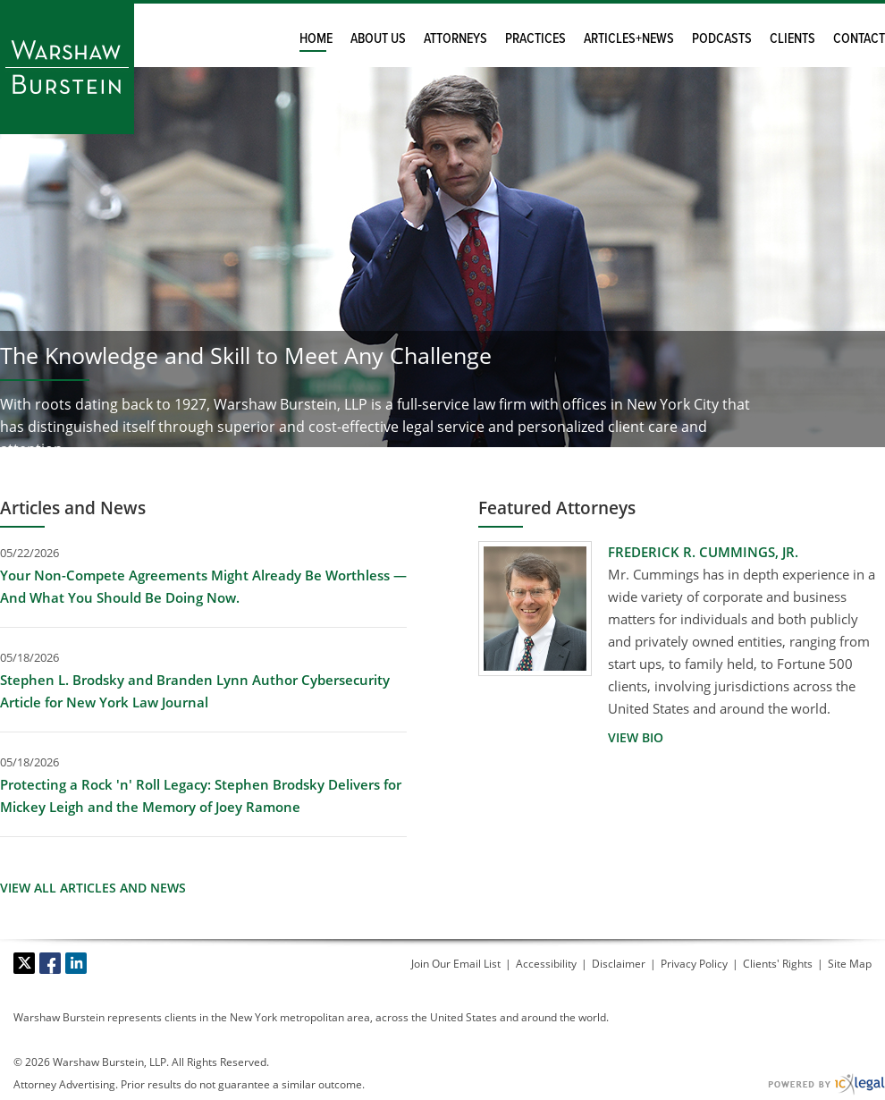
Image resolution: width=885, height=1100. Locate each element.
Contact (859, 39)
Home (316, 39)
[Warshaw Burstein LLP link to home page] (67, 67)
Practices (535, 39)
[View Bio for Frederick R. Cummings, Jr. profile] (635, 738)
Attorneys (455, 39)
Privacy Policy (694, 963)
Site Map (850, 963)
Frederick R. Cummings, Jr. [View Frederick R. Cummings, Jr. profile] (703, 552)
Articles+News (629, 39)
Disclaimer (618, 963)
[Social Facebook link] (50, 963)
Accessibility (546, 963)
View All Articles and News (93, 888)
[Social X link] (24, 963)
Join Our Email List (456, 963)
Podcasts (722, 39)
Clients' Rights (778, 963)
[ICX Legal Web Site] (826, 1084)
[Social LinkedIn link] (76, 963)
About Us (378, 39)
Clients (792, 39)
